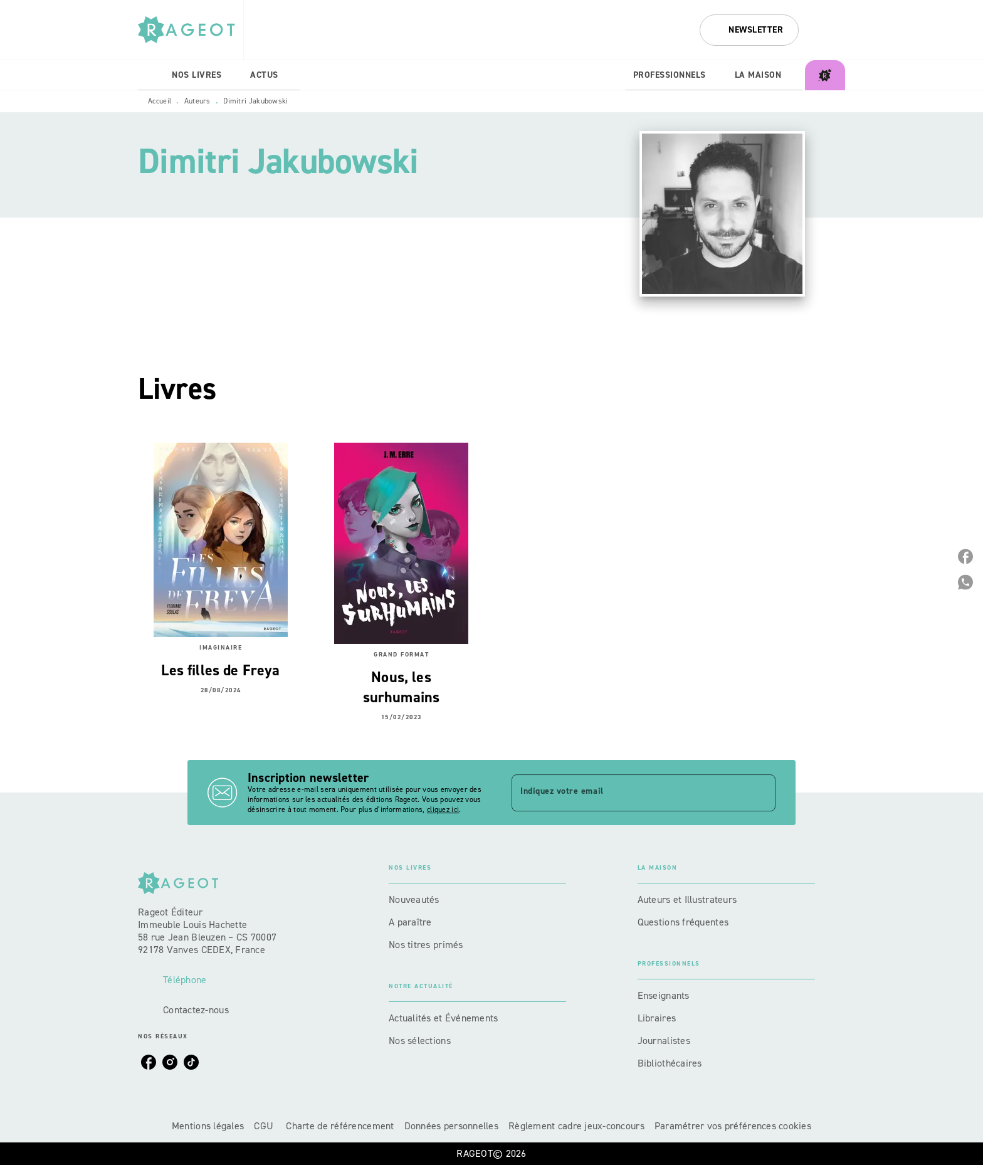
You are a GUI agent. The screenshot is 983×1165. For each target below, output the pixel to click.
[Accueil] (190, 30)
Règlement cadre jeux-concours (576, 1125)
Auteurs (197, 101)
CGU (265, 1125)
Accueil (159, 101)
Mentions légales (208, 1125)
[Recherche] (829, 30)
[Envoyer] (760, 793)
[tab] (151, 75)
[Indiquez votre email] (628, 792)
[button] (749, 30)
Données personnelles (451, 1125)
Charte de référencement (340, 1125)
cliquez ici (443, 809)
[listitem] (148, 1062)
